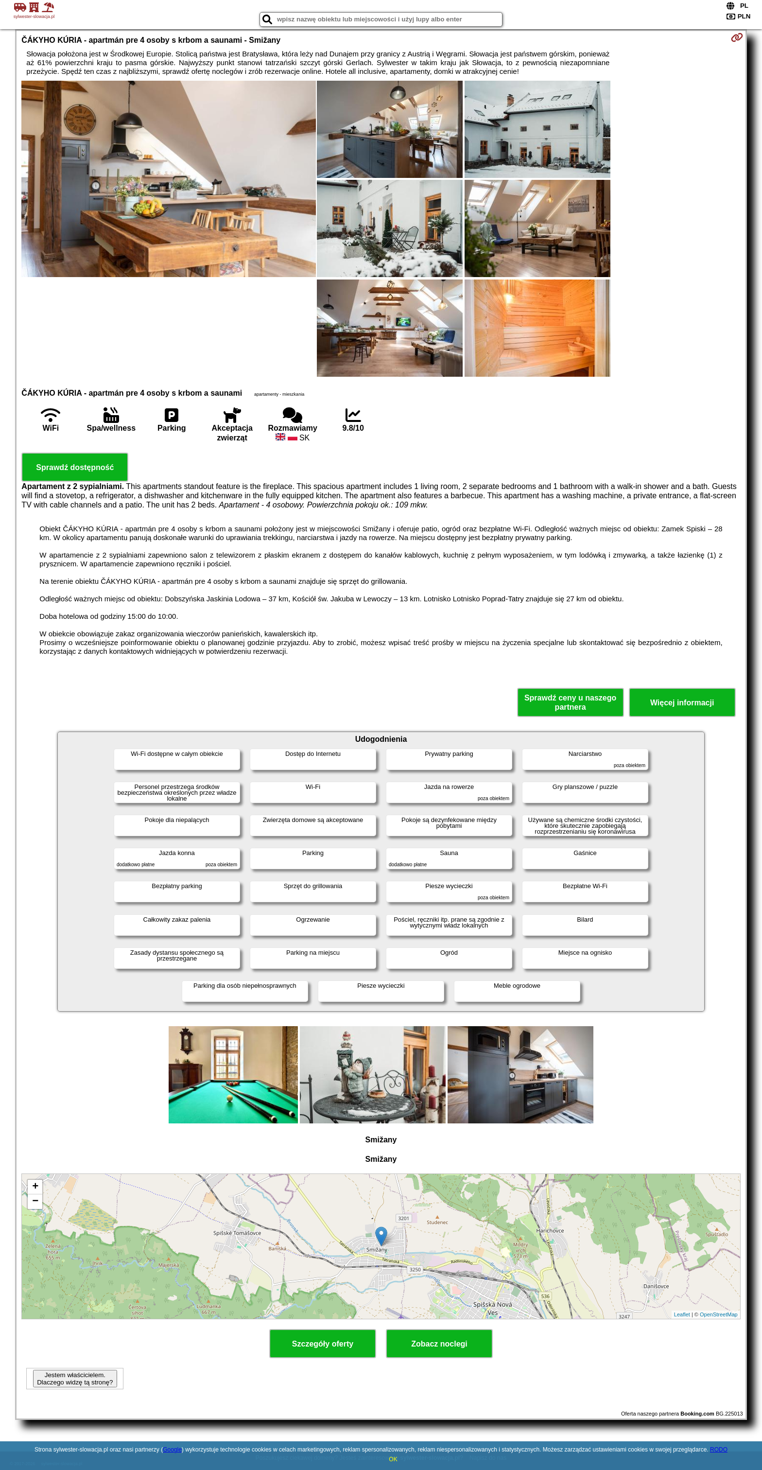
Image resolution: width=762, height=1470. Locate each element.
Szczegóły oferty (322, 1344)
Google (172, 1449)
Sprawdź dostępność (75, 467)
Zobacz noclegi (439, 1344)
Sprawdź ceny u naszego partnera (570, 702)
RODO (718, 1449)
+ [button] (35, 1187)
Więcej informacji (682, 703)
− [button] (35, 1201)
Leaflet (682, 1314)
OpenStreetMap (719, 1314)
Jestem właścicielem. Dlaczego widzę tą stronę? (75, 1378)
